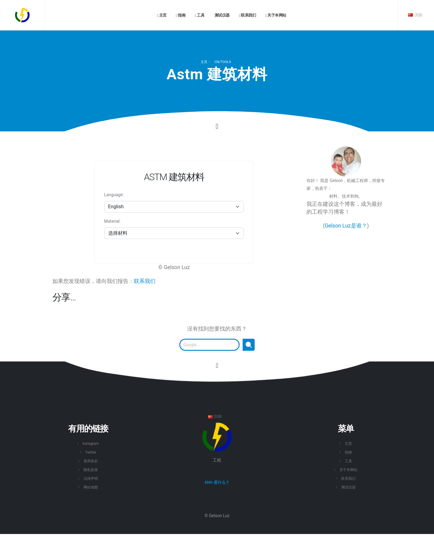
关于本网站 (275, 15)
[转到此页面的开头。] (217, 365)
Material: (112, 221)
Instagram (90, 443)
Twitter (91, 452)
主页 (162, 15)
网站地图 (91, 487)
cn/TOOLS (223, 62)
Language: (114, 194)
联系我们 (247, 15)
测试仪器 (222, 15)
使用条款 (91, 461)
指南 (180, 15)
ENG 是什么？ (217, 482)
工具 (199, 15)
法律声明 (91, 478)
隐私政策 (91, 469)
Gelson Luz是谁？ (346, 226)
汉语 (415, 15)
